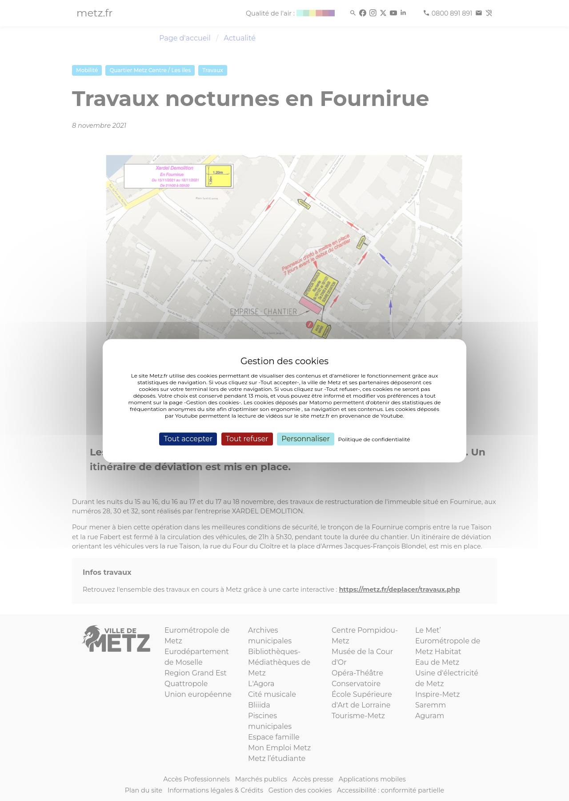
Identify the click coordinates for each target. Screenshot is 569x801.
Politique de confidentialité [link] (374, 439)
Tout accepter (188, 439)
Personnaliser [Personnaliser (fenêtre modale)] (305, 439)
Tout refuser (247, 439)
